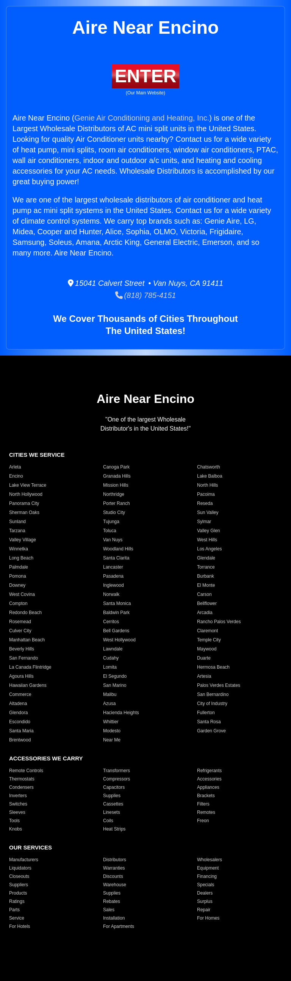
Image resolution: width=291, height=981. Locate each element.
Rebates (111, 901)
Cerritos (111, 621)
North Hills (207, 485)
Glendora (18, 712)
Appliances (208, 787)
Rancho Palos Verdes (219, 621)
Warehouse (114, 884)
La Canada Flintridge (30, 667)
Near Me (111, 740)
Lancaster (113, 567)
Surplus (205, 901)
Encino (16, 476)
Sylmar (204, 521)
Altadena (18, 703)
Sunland (17, 521)
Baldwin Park (116, 612)
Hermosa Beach (213, 667)
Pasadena (113, 576)
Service (16, 918)
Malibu (109, 694)
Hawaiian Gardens (28, 685)
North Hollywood (25, 494)
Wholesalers (209, 859)
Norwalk (111, 594)
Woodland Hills (118, 549)
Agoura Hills (21, 676)
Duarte (204, 658)
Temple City (209, 640)
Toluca (109, 530)
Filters (203, 804)
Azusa (109, 703)
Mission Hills (115, 485)
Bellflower (207, 603)
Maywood (206, 649)
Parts (14, 909)
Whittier (111, 721)
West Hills (207, 539)
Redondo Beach (25, 612)
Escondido (19, 721)
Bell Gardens (116, 630)
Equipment (208, 868)
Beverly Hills (21, 649)
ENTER (146, 76)
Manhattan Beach (27, 640)
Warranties (114, 868)
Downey (17, 585)
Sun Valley (207, 512)
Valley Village (22, 539)
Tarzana (17, 530)
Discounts (113, 876)
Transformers (116, 770)
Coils (108, 820)
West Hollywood (119, 640)
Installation (114, 918)
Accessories (209, 779)
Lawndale (112, 649)
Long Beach (21, 558)
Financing (207, 876)
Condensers (21, 787)
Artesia (204, 676)
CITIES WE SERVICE (36, 454)
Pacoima (206, 494)
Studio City (114, 512)
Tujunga (111, 521)
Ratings (17, 901)
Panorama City (24, 503)
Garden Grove (211, 730)
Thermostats (21, 779)
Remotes (206, 812)
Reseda (205, 503)
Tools (14, 820)
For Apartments (118, 926)
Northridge (113, 494)
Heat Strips (114, 829)
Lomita (110, 667)
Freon (203, 820)
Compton (18, 603)
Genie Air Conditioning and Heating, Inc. (141, 118)
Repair (203, 909)
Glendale (206, 558)
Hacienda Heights (121, 712)
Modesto (111, 730)
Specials (205, 884)
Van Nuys (112, 539)
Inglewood (113, 585)
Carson (204, 594)
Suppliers (18, 884)
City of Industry (212, 703)
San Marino (114, 685)
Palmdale (18, 567)
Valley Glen (208, 530)
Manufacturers (23, 859)
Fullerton (206, 712)
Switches (18, 804)
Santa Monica (117, 603)
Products (18, 893)
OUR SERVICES (30, 847)
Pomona (17, 576)
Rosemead (20, 621)
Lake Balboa (209, 476)
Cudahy (111, 658)
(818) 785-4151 (145, 295)
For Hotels (19, 926)
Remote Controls (26, 770)
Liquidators (20, 868)
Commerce (20, 694)
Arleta (15, 467)
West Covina (22, 594)
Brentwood (20, 740)
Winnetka (18, 549)
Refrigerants (209, 770)
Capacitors (114, 787)
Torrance (206, 567)
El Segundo (115, 676)
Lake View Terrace (27, 485)
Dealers (205, 893)
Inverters (18, 795)
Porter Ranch (116, 503)
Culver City (20, 630)
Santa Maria (21, 730)
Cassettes (113, 804)
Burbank (205, 576)
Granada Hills (117, 476)
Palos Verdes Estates (218, 685)
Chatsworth (208, 467)
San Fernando (23, 658)
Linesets (111, 812)
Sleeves (17, 812)
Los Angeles (209, 549)
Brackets (206, 795)
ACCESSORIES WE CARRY (46, 758)
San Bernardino (212, 694)
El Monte (206, 585)
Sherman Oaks (24, 512)
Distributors (114, 859)
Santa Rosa (209, 721)
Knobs (15, 829)
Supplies (111, 795)
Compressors (116, 779)
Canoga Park (116, 467)
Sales (108, 909)
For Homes (208, 918)
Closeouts (19, 876)
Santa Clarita (116, 558)
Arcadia (205, 612)
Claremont (207, 630)
